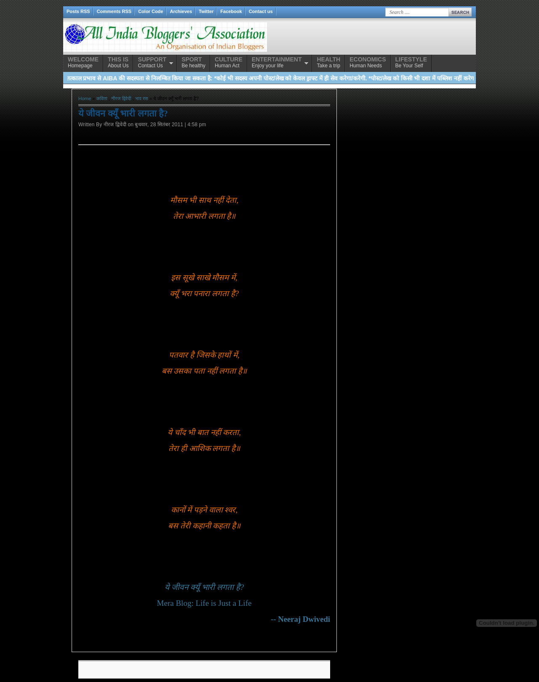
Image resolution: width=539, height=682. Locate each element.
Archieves (181, 11)
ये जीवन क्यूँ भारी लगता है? (204, 587)
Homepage (83, 62)
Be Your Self (411, 62)
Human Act (229, 62)
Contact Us (152, 62)
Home (84, 98)
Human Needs (368, 62)
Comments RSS (114, 11)
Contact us (261, 11)
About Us (118, 62)
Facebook (231, 11)
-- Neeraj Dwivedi (300, 619)
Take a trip (328, 62)
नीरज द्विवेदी (121, 98)
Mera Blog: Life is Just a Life (204, 603)
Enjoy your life (277, 62)
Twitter (206, 11)
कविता (101, 98)
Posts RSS (78, 11)
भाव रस (141, 98)
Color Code (150, 11)
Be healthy (193, 62)
